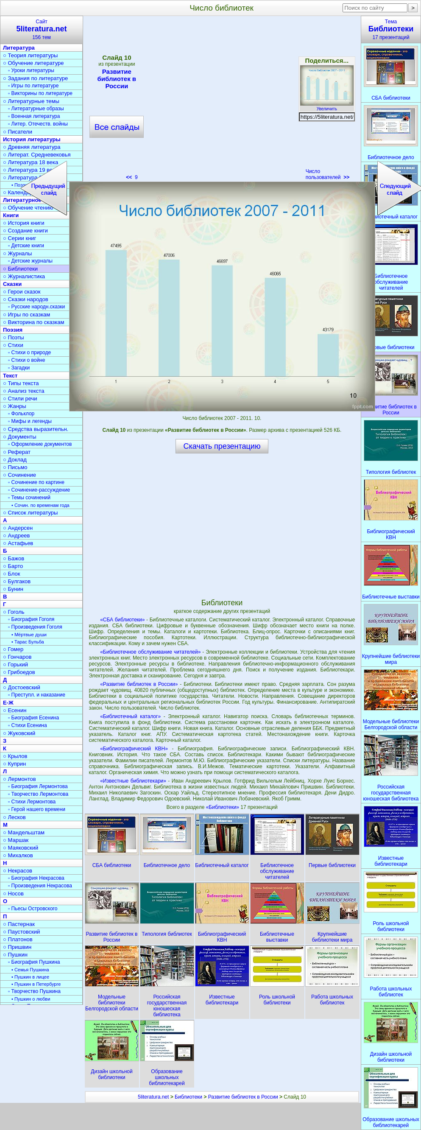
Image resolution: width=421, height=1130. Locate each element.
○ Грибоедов (19, 672)
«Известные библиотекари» (133, 781)
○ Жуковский (19, 733)
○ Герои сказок (22, 291)
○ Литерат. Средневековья (37, 154)
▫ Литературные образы (36, 109)
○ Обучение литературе (33, 63)
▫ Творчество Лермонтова (38, 794)
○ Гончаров (17, 657)
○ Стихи (13, 345)
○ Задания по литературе (35, 78)
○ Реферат (17, 452)
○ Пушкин (15, 954)
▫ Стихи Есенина (27, 725)
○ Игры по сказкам (26, 314)
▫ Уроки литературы (31, 70)
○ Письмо (15, 467)
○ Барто (13, 566)
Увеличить (327, 106)
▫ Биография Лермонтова (38, 786)
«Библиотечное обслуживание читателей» (150, 652)
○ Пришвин (17, 947)
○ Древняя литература (31, 147)
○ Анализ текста (23, 391)
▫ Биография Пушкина (34, 962)
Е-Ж (8, 702)
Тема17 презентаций (391, 29)
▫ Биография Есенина (33, 718)
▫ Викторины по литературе (40, 93)
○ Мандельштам (24, 832)
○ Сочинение (19, 475)
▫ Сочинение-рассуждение (39, 490)
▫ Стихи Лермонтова (32, 802)
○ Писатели (17, 132)
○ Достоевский (21, 687)
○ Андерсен (18, 528)
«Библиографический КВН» (134, 749)
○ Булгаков (17, 581)
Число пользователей (328, 174)
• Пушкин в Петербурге (36, 984)
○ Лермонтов (19, 779)
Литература (19, 48)
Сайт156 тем (41, 29)
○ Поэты (13, 337)
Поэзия (12, 330)
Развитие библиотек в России (243, 1097)
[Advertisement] (221, 525)
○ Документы (19, 437)
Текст (10, 375)
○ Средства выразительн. (35, 429)
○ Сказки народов (25, 299)
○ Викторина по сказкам (33, 322)
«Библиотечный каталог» (130, 716)
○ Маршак (15, 840)
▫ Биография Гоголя (31, 619)
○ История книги (24, 223)
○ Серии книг (19, 238)
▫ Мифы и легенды (30, 421)
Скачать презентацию (222, 446)
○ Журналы (17, 253)
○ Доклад (15, 459)
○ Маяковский (20, 848)
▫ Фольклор (21, 414)
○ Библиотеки (20, 269)
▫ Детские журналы (30, 261)
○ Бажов (13, 558)
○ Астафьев (18, 543)
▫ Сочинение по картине (36, 482)
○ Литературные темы (31, 101)
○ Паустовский (21, 932)
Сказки (12, 284)
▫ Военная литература (34, 116)
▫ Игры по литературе (33, 86)
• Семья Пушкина (30, 969)
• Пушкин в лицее (30, 976)
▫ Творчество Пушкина (34, 991)
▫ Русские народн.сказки (36, 307)
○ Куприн (14, 764)
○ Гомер (13, 649)
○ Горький (15, 664)
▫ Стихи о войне (26, 360)
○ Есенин (14, 710)
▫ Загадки (19, 368)
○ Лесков (14, 817)
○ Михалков (18, 855)
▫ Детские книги (26, 246)
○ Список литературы (30, 512)
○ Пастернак (19, 924)
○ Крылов (15, 756)
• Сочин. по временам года (40, 505)
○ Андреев (16, 535)
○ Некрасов (17, 870)
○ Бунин (13, 589)
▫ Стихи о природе (29, 352)
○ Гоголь (14, 612)
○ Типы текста (21, 383)
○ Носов (13, 893)
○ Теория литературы (30, 55)
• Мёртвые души (29, 634)
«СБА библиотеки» (122, 620)
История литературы (32, 139)
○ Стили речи (20, 398)
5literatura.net (153, 1097)
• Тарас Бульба (27, 641)
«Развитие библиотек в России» (139, 684)
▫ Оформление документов (40, 444)
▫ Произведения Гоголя (35, 627)
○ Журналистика (24, 276)
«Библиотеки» (223, 807)
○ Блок (11, 574)
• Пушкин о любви (30, 998)
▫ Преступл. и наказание (36, 695)
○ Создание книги (25, 230)
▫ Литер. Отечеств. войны (38, 124)
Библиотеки (188, 1097)
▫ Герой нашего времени (36, 809)
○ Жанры (14, 406)
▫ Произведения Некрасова (40, 886)
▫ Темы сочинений (29, 498)
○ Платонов (18, 939)
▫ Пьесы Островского (32, 909)
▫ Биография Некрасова (36, 878)
